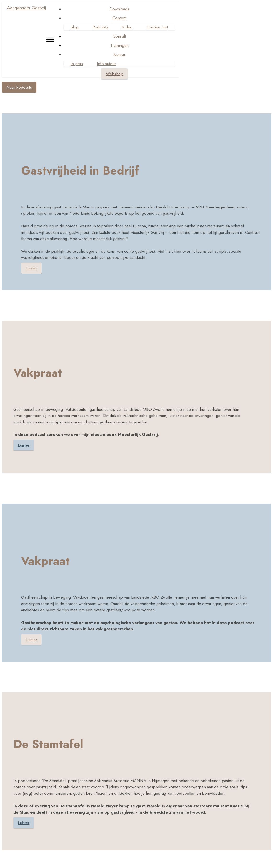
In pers (76, 63)
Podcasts (99, 27)
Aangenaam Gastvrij (26, 7)
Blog (74, 27)
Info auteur (105, 63)
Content (119, 18)
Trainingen (118, 45)
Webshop (114, 74)
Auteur (119, 54)
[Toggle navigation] (50, 39)
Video (126, 27)
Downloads (119, 9)
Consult (119, 36)
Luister (31, 268)
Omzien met (157, 27)
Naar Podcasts (19, 87)
